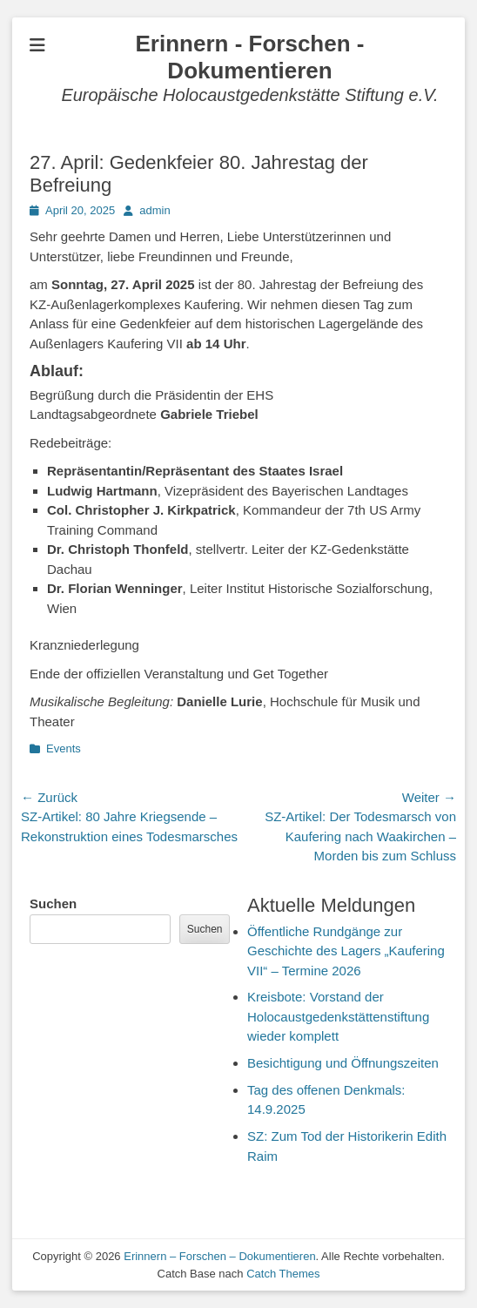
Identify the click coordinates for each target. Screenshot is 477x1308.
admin (154, 210)
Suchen (53, 903)
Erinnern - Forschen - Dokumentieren (250, 57)
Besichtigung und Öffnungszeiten (343, 1062)
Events (63, 748)
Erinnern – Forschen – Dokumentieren (219, 1256)
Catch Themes (282, 1273)
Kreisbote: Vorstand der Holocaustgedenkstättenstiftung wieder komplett (338, 1016)
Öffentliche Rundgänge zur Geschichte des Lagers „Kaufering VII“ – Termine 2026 (346, 951)
